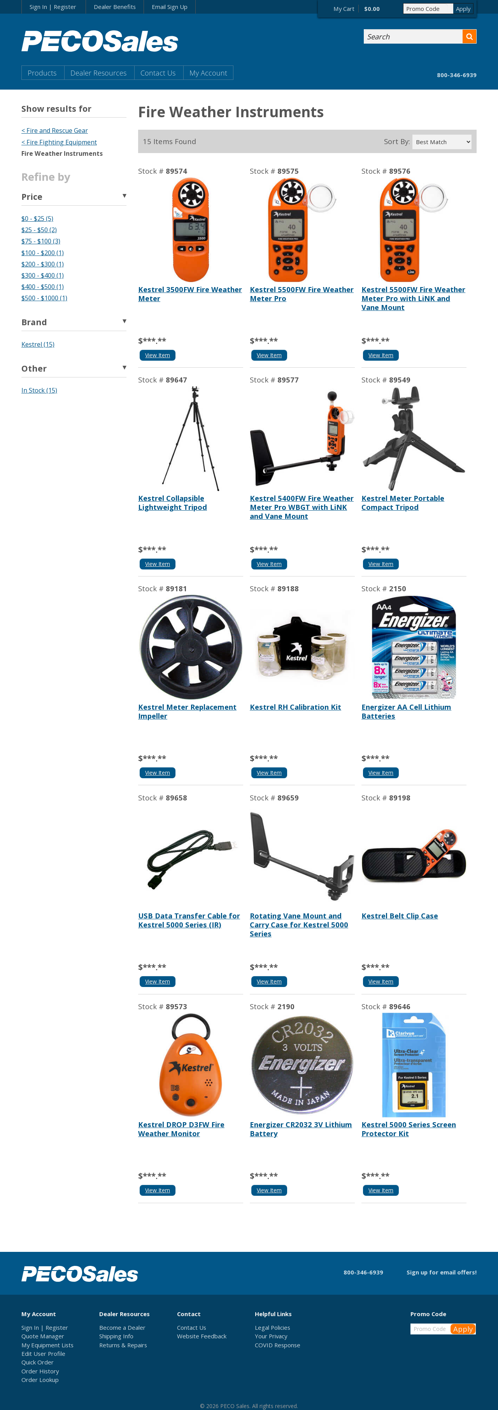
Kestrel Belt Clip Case (399, 915)
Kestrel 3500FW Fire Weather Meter (190, 293)
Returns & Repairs (123, 1345)
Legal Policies (272, 1327)
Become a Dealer (122, 1327)
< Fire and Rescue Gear (54, 130)
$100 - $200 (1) (42, 253)
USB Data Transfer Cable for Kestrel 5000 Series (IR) (189, 920)
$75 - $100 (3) (40, 241)
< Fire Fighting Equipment (59, 142)
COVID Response (277, 1345)
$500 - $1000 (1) (44, 298)
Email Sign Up (170, 7)
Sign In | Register (53, 7)
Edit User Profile (43, 1353)
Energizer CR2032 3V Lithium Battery (301, 1128)
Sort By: (397, 141)
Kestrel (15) (37, 344)
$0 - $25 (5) (37, 218)
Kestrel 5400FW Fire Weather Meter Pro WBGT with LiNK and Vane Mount (302, 507)
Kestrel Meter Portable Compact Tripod (402, 502)
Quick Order (37, 1362)
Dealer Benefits (115, 7)
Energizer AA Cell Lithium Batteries (406, 711)
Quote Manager (42, 1336)
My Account (208, 73)
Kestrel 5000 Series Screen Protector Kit (408, 1128)
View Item (157, 355)
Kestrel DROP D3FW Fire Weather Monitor (181, 1128)
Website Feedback (201, 1336)
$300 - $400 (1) (42, 275)
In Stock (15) (39, 390)
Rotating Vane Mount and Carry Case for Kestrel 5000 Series (299, 924)
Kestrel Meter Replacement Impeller (187, 711)
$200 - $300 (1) (42, 264)
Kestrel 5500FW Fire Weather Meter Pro (302, 293)
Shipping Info (116, 1336)
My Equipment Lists (47, 1345)
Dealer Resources (98, 73)
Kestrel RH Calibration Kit (295, 707)
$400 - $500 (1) (42, 286)
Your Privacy (271, 1336)
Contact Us (157, 73)
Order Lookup (40, 1380)
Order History (40, 1371)
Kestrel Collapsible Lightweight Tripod (172, 502)
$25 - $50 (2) (39, 230)
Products (42, 73)
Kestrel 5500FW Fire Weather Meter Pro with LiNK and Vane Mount (413, 298)
